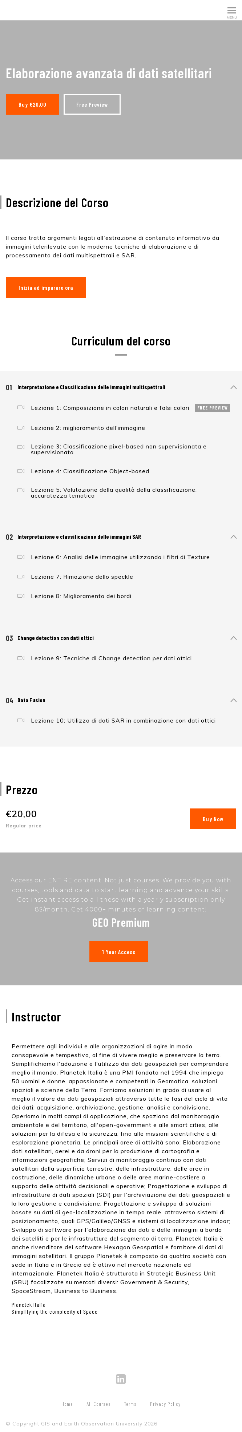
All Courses (98, 1402)
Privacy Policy (165, 1402)
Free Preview (93, 104)
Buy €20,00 (33, 104)
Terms (130, 1402)
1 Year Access (118, 950)
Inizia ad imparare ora (46, 285)
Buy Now (213, 817)
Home (67, 1402)
